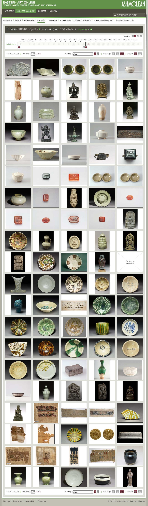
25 (113, 54)
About (18, 21)
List (140, 53)
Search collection (125, 21)
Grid (135, 53)
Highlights (29, 21)
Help (141, 36)
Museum (53, 11)
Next (39, 54)
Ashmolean (133, 4)
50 (118, 54)
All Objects (11, 44)
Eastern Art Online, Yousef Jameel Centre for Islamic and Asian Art (30, 4)
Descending (98, 53)
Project (42, 11)
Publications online (103, 21)
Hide (138, 36)
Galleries (52, 21)
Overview (7, 21)
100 (122, 54)
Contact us (42, 501)
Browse (41, 21)
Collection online (25, 11)
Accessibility (30, 501)
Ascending (95, 53)
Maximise (133, 36)
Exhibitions (65, 21)
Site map (6, 501)
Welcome (9, 11)
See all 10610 (84, 29)
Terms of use (17, 501)
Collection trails (82, 21)
